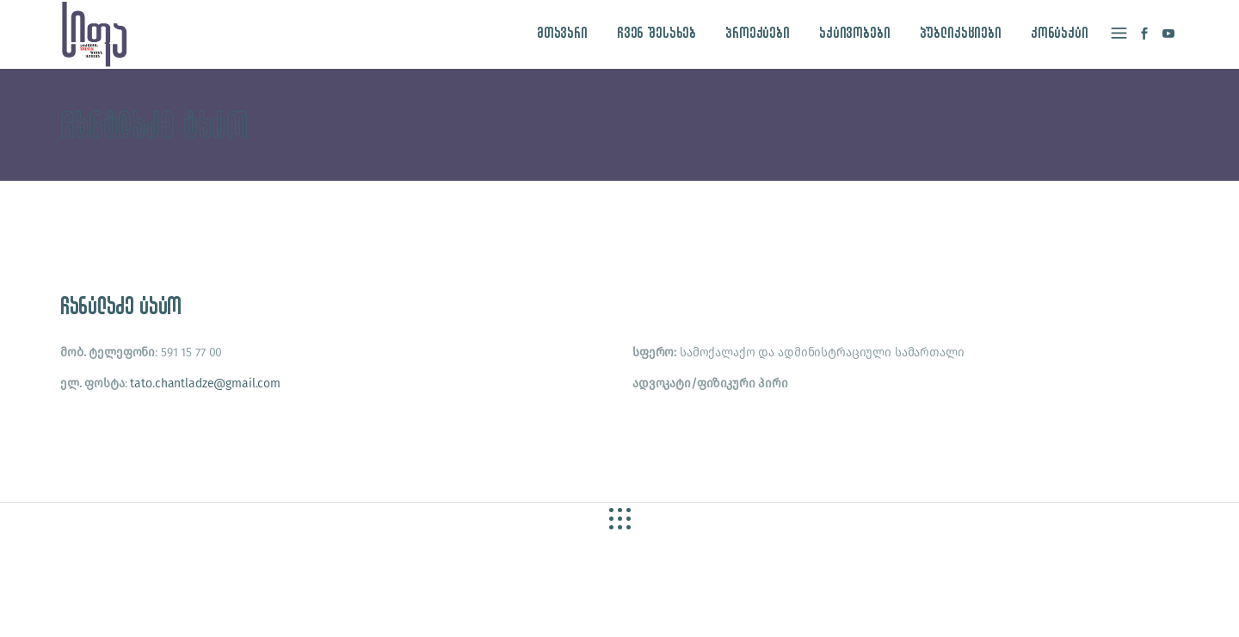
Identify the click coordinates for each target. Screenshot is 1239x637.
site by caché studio (894, 604)
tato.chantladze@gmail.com (205, 383)
